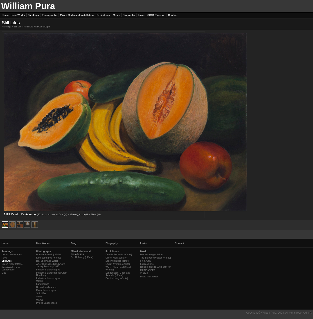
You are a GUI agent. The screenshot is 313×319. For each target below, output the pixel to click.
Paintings (6, 26)
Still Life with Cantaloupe (37, 26)
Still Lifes (18, 26)
